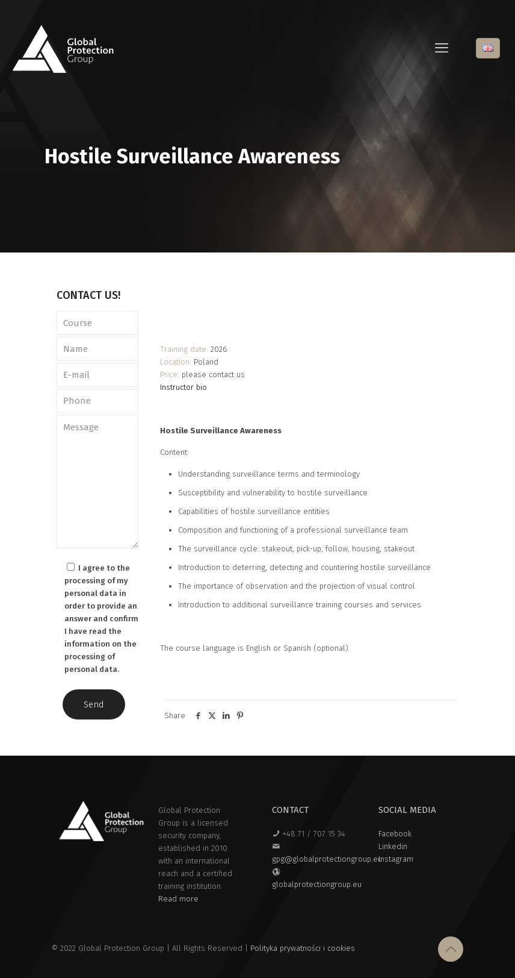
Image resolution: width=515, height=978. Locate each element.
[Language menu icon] (488, 48)
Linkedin (392, 846)
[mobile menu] (441, 48)
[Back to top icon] (450, 949)
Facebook (395, 833)
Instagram (395, 859)
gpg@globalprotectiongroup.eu (327, 859)
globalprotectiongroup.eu (317, 884)
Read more (178, 898)
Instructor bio (183, 387)
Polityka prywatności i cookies (302, 948)
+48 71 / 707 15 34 (313, 833)
